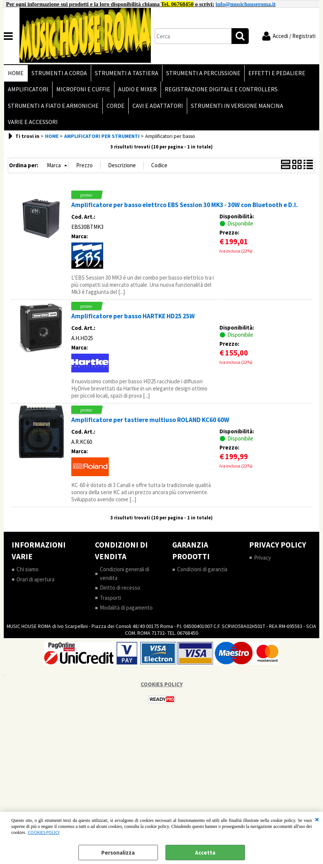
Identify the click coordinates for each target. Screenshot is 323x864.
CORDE (116, 105)
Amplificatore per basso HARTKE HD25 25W (133, 316)
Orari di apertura (35, 579)
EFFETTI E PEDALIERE (276, 73)
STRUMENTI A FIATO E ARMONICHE (53, 105)
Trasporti (110, 598)
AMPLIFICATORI (28, 89)
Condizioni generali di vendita (124, 574)
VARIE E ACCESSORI (33, 122)
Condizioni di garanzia (202, 569)
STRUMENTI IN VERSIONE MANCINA (237, 105)
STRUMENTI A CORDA (59, 73)
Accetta (205, 852)
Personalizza (118, 852)
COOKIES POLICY (44, 832)
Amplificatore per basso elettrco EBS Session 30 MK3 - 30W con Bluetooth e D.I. (184, 205)
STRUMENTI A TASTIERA (126, 73)
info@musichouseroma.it (246, 4)
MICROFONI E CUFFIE (83, 89)
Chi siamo (28, 569)
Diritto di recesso (120, 588)
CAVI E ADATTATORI (157, 105)
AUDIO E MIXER (137, 89)
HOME (16, 73)
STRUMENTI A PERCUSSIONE (203, 73)
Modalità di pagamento (126, 607)
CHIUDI (317, 819)
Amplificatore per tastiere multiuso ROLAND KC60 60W (150, 420)
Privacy (262, 557)
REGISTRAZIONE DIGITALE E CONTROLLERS (221, 89)
